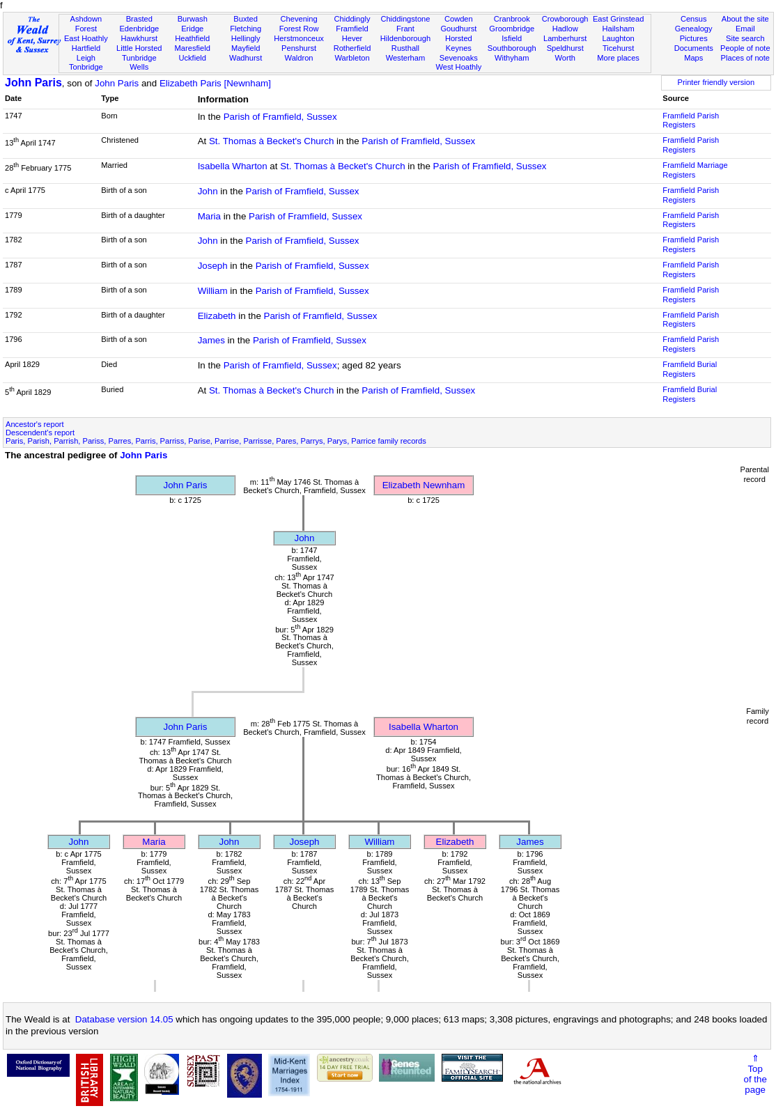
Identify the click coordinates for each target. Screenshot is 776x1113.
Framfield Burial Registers (689, 369)
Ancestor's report (35, 424)
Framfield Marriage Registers (694, 170)
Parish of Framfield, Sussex (280, 116)
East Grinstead (618, 19)
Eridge (192, 28)
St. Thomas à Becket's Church (271, 141)
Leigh (86, 58)
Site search (745, 38)
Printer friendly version (716, 82)
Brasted (139, 19)
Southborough (512, 48)
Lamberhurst (565, 38)
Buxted (245, 19)
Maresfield (192, 48)
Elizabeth (217, 316)
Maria (209, 216)
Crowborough (565, 19)
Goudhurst (458, 28)
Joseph (213, 265)
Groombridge (511, 28)
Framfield (352, 28)
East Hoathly (86, 38)
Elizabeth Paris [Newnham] (215, 83)
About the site (745, 19)
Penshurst (298, 48)
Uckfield (192, 58)
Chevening (299, 19)
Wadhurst (245, 58)
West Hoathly (458, 67)
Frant (405, 28)
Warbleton (351, 58)
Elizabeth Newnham (423, 485)
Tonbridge (86, 67)
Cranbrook (512, 19)
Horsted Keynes (458, 43)
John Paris (33, 82)
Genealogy (694, 28)
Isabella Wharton (232, 166)
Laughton (618, 38)
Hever (352, 38)
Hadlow (565, 28)
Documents (693, 48)
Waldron (299, 58)
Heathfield (192, 38)
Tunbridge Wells (139, 63)
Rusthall (405, 48)
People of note (745, 48)
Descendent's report (40, 432)
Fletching (245, 28)
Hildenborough (405, 38)
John (208, 191)
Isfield (512, 38)
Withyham (512, 58)
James (211, 340)
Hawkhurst (139, 38)
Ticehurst (618, 48)
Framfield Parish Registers (690, 120)
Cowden (458, 19)
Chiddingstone (405, 19)
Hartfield (86, 48)
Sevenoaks (459, 58)
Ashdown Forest (86, 24)
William (213, 291)
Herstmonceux (299, 38)
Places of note (745, 58)
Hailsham (618, 28)
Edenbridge (139, 28)
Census (694, 19)
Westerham (406, 58)
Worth (564, 58)
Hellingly (246, 38)
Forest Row (299, 28)
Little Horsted (139, 48)
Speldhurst (565, 48)
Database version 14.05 (124, 1019)
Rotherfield (352, 48)
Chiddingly (352, 19)
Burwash (193, 19)
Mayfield (245, 48)
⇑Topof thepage (754, 1074)
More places (618, 58)
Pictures (694, 38)
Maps (693, 58)
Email (745, 28)
